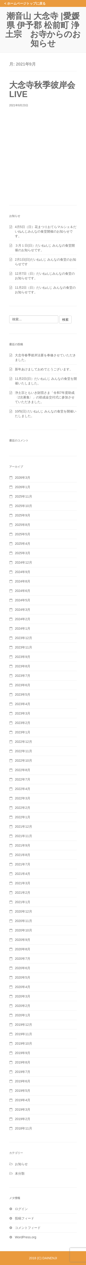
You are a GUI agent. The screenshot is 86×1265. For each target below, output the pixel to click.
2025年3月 (22, 553)
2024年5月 (22, 600)
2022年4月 (22, 789)
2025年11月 (23, 496)
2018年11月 (23, 1128)
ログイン (21, 1209)
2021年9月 (22, 845)
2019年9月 (22, 1053)
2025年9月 (22, 515)
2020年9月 (22, 940)
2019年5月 (22, 1090)
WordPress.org (25, 1237)
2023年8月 (22, 666)
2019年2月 (22, 1119)
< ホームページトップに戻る (25, 3)
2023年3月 (22, 713)
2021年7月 (22, 864)
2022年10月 (23, 760)
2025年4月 (22, 543)
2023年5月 (22, 694)
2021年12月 (23, 826)
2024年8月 (22, 581)
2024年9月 (22, 572)
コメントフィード (28, 1228)
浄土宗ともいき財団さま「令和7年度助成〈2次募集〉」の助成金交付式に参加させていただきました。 (45, 397)
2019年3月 (22, 1109)
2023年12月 (23, 638)
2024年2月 (22, 619)
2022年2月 (22, 808)
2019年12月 (23, 1024)
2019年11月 (23, 1034)
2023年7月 (22, 675)
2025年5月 (22, 534)
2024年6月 (22, 591)
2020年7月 (22, 958)
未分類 (20, 1173)
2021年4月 (22, 874)
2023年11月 (23, 647)
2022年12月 (23, 741)
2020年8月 (22, 949)
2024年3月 (22, 609)
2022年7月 (22, 779)
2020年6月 (22, 968)
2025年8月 (22, 525)
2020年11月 (23, 921)
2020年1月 (22, 1015)
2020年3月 (22, 996)
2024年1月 (22, 628)
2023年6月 (22, 685)
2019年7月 (22, 1072)
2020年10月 (23, 930)
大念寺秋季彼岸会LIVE (42, 89)
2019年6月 (22, 1081)
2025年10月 (23, 506)
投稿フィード (24, 1218)
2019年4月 (22, 1100)
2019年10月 (23, 1043)
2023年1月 (22, 732)
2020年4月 (22, 987)
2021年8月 (22, 855)
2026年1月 (22, 487)
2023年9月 (22, 657)
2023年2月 (22, 723)
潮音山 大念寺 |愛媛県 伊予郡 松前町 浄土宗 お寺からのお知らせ (43, 29)
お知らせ (21, 1164)
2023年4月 (22, 704)
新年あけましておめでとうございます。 (44, 369)
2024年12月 (23, 562)
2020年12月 (23, 911)
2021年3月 (22, 883)
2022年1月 (22, 817)
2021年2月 (22, 892)
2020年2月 (22, 1006)
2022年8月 (22, 770)
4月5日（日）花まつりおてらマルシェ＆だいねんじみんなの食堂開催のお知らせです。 (45, 231)
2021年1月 (22, 902)
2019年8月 (22, 1062)
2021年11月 (23, 836)
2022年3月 (22, 798)
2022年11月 (23, 751)
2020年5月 (22, 977)
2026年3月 (22, 477)
